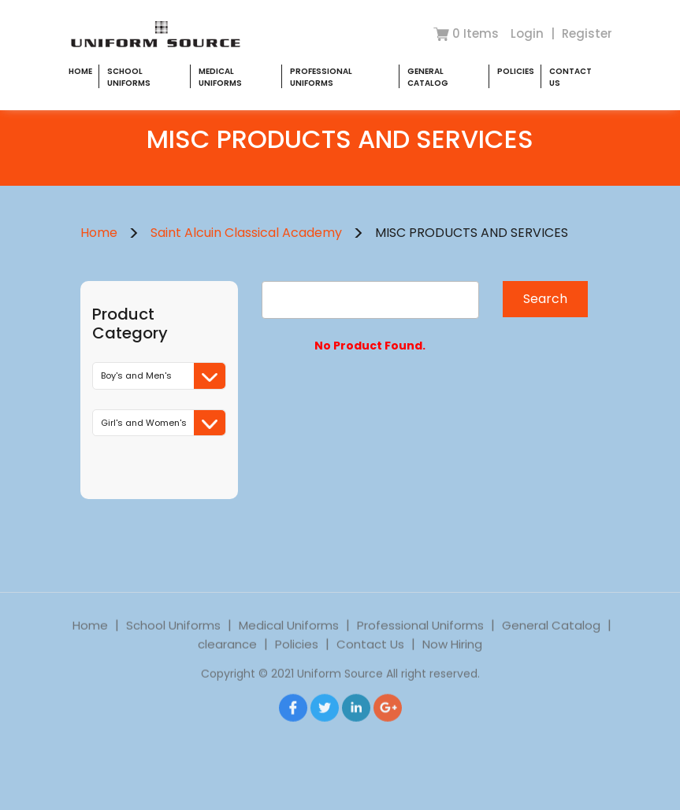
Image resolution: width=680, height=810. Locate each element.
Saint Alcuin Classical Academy (246, 233)
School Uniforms (128, 77)
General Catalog (427, 77)
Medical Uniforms (220, 77)
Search (545, 299)
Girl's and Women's (163, 423)
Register (587, 33)
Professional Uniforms (321, 77)
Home (80, 71)
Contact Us (370, 657)
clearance (227, 657)
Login (529, 33)
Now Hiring (452, 657)
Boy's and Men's (163, 376)
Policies (515, 71)
